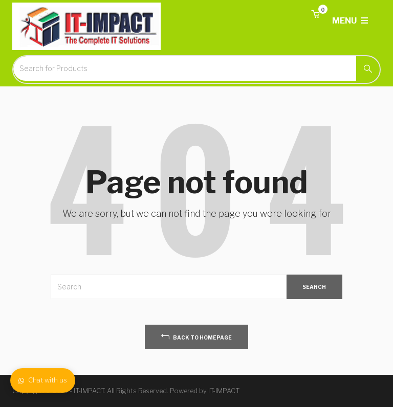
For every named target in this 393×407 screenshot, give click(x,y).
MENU (350, 21)
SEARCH (314, 287)
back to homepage (196, 336)
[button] (315, 14)
